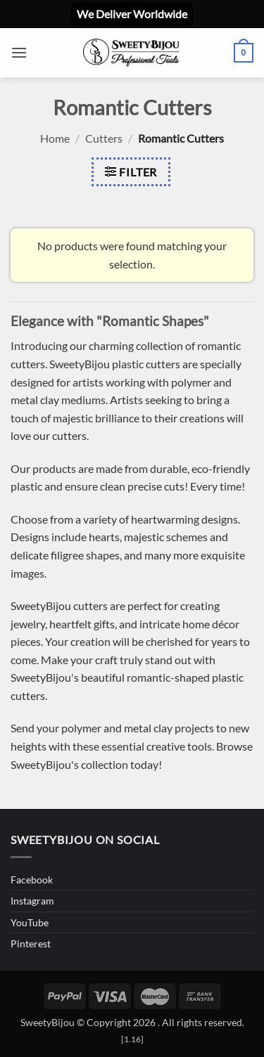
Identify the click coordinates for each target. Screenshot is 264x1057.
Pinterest (31, 943)
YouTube (30, 922)
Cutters (103, 138)
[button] (19, 52)
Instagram (32, 901)
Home (55, 138)
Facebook (32, 880)
